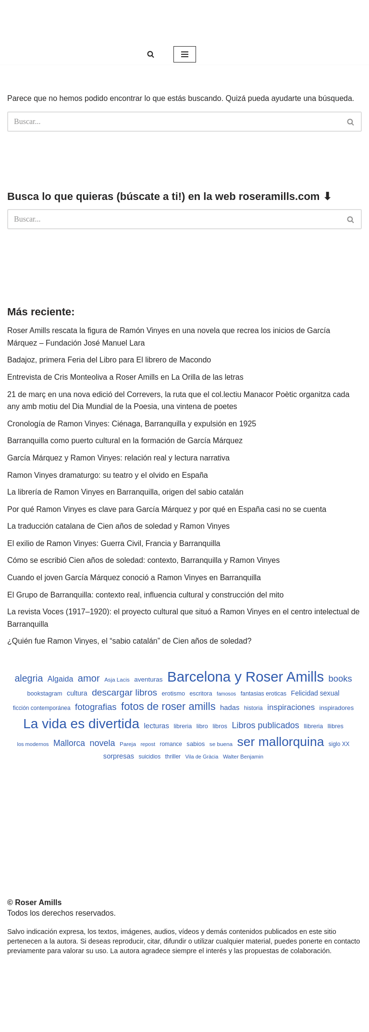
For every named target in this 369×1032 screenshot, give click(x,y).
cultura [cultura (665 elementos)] (77, 693)
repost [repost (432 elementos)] (147, 744)
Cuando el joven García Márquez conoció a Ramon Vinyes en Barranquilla (134, 577)
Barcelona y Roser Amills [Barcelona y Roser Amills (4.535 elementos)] (245, 676)
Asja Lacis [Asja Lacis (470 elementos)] (117, 680)
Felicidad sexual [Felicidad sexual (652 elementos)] (315, 693)
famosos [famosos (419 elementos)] (226, 693)
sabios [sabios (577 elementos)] (195, 743)
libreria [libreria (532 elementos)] (182, 726)
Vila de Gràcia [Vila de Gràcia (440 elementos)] (201, 756)
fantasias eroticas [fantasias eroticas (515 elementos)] (263, 693)
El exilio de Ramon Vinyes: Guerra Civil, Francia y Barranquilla (113, 543)
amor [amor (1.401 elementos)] (89, 678)
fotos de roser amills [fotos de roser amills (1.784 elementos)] (168, 706)
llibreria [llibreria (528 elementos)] (313, 726)
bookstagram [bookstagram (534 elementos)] (44, 693)
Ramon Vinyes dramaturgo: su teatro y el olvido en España (107, 475)
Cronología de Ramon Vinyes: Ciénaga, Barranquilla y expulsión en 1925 (131, 424)
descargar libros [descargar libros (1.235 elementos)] (124, 692)
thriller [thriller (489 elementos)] (173, 756)
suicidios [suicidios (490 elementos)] (149, 756)
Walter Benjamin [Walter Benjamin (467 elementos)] (243, 756)
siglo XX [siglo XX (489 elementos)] (339, 744)
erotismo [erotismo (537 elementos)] (173, 693)
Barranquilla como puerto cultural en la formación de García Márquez (125, 440)
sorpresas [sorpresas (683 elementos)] (118, 756)
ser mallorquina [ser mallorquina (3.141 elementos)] (280, 741)
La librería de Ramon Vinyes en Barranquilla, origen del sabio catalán (125, 492)
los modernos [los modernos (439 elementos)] (33, 744)
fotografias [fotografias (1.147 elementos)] (96, 707)
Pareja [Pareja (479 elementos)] (128, 744)
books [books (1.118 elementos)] (340, 678)
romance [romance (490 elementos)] (171, 744)
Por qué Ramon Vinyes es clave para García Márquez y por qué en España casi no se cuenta (166, 509)
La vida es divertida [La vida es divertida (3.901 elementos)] (81, 723)
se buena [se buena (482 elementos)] (221, 744)
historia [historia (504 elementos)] (253, 708)
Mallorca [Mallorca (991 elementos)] (69, 743)
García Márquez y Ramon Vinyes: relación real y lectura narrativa (118, 458)
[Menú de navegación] (184, 54)
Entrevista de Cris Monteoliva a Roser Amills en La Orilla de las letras (125, 377)
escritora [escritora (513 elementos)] (200, 693)
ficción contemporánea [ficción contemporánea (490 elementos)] (42, 708)
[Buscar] (150, 54)
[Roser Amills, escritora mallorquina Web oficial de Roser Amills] (184, 22)
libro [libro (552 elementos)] (202, 726)
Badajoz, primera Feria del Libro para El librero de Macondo (109, 360)
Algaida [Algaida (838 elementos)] (61, 678)
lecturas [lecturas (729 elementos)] (156, 725)
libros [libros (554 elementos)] (219, 726)
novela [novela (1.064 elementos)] (102, 743)
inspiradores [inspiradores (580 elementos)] (337, 707)
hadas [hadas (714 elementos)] (229, 707)
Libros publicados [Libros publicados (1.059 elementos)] (265, 725)
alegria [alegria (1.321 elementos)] (28, 678)
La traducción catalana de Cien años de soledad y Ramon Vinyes (118, 526)
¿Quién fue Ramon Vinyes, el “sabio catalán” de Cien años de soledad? (129, 641)
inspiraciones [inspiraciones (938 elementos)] (291, 707)
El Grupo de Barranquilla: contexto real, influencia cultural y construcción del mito (145, 595)
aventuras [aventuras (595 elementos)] (148, 679)
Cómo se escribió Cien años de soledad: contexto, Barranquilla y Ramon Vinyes (143, 560)
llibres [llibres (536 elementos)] (336, 726)
